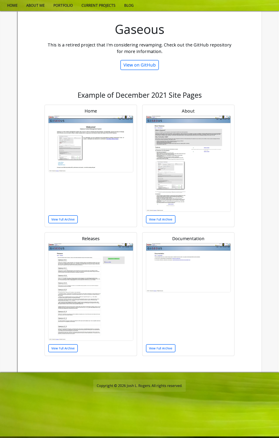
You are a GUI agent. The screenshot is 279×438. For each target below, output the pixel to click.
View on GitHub (139, 65)
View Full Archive (63, 219)
